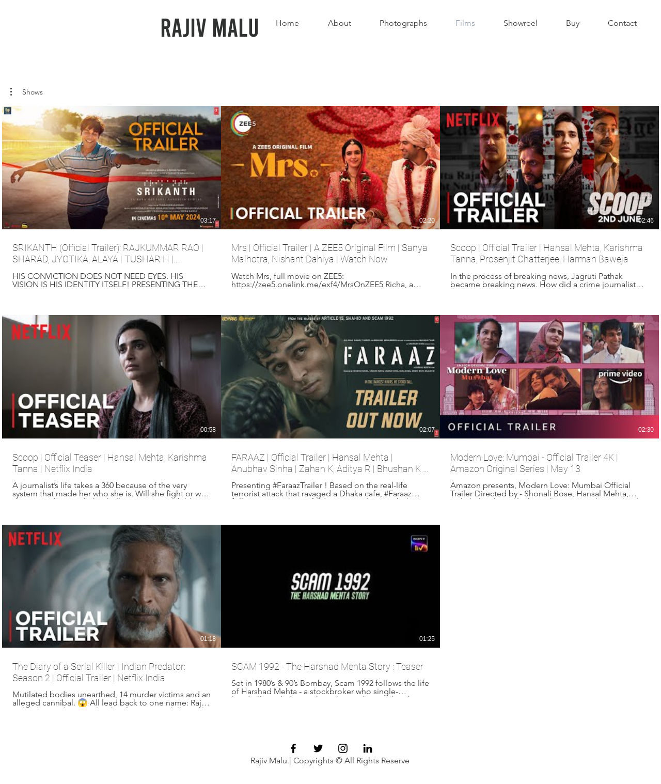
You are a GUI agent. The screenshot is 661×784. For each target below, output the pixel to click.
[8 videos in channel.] (330, 407)
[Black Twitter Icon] (318, 748)
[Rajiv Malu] (209, 26)
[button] (26, 92)
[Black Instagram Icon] (343, 748)
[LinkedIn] (367, 748)
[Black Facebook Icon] (293, 748)
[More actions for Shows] (26, 92)
